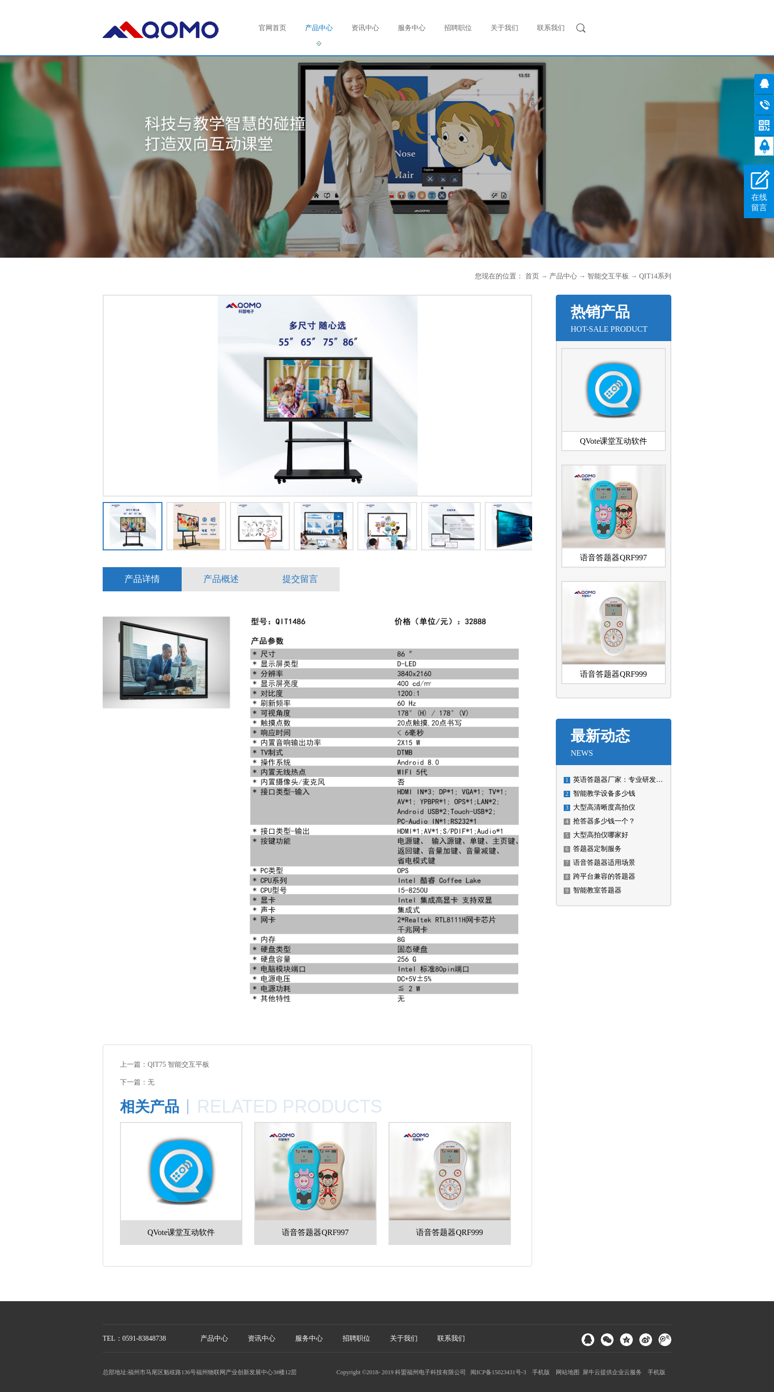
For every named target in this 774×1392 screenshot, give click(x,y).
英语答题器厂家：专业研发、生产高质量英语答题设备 (656, 779)
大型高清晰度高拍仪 (604, 807)
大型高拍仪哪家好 (600, 835)
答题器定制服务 (597, 848)
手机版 (539, 1372)
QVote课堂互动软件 (614, 441)
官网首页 (272, 28)
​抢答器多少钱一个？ (604, 821)
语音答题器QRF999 (613, 674)
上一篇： (164, 1064)
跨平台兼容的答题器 (604, 876)
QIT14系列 (655, 276)
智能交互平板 (608, 276)
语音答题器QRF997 (613, 557)
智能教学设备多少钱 (604, 793)
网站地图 (566, 1372)
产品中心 (563, 276)
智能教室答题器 (597, 890)
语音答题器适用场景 (604, 862)
